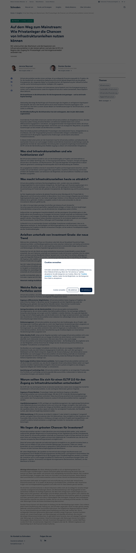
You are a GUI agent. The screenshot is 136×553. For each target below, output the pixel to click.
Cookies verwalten (59, 290)
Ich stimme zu (86, 290)
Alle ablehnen (72, 290)
